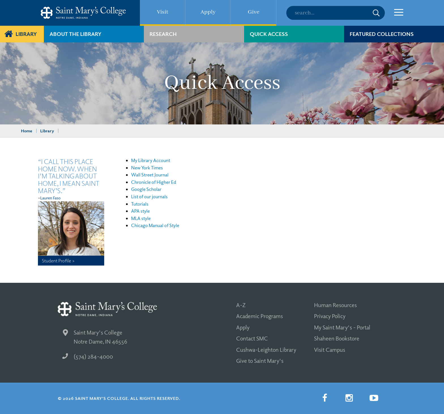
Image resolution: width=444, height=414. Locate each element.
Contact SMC (252, 338)
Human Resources (335, 305)
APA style (140, 211)
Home (26, 130)
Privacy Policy (329, 316)
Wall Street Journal (149, 175)
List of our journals (149, 196)
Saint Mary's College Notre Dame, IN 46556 (95, 337)
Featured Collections (382, 34)
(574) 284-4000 (87, 356)
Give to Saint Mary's (259, 360)
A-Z (241, 305)
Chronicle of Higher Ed (153, 182)
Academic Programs (259, 316)
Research (163, 34)
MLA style (141, 218)
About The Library (75, 34)
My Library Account (150, 160)
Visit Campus (329, 349)
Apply (242, 327)
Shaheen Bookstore (336, 338)
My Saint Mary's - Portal (342, 327)
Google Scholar (146, 189)
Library (26, 34)
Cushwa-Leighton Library (266, 349)
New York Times (147, 168)
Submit (376, 12)
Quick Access (269, 34)
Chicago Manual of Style (155, 225)
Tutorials (139, 204)
